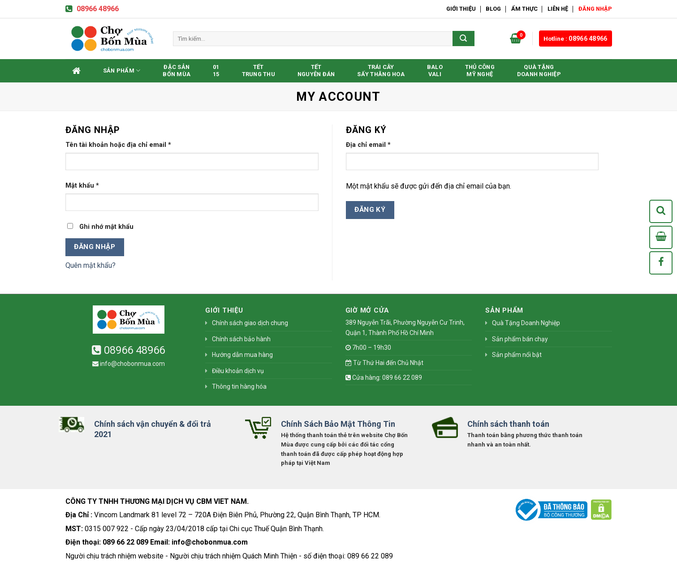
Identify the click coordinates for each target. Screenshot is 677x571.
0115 (216, 70)
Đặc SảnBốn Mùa (176, 70)
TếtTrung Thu (258, 70)
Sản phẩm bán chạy (520, 339)
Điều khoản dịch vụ (238, 370)
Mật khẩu (82, 185)
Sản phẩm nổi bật (517, 354)
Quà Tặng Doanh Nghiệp (539, 70)
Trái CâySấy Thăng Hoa (380, 70)
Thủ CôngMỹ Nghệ (480, 70)
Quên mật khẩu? (90, 265)
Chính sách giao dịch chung (250, 322)
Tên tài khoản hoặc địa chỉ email (118, 145)
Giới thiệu (461, 8)
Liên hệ (558, 8)
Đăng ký (369, 210)
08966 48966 (92, 8)
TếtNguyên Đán (316, 70)
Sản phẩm (122, 70)
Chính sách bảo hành (241, 339)
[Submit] (463, 38)
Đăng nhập (94, 247)
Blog (493, 8)
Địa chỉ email (368, 145)
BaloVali (435, 70)
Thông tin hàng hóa (239, 386)
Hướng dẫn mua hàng (242, 354)
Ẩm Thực (524, 8)
